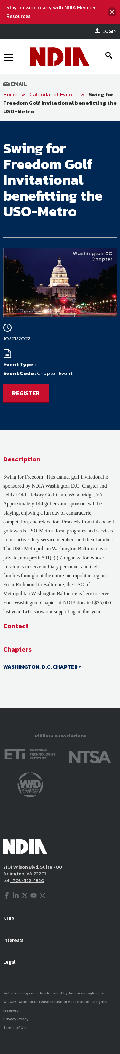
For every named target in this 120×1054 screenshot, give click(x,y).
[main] (60, 414)
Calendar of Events (53, 94)
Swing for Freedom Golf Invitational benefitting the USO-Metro (60, 103)
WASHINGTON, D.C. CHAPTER (40, 667)
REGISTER (26, 393)
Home (10, 94)
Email (15, 84)
